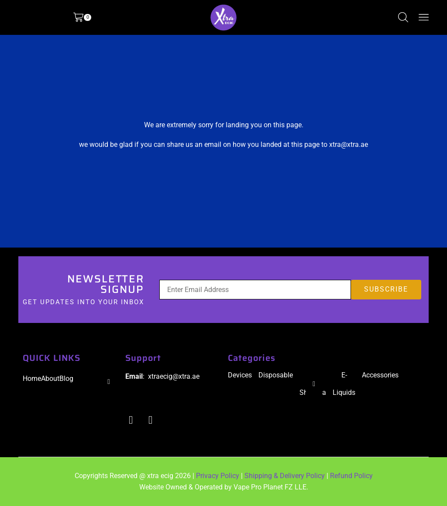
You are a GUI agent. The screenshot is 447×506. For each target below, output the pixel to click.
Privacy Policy (217, 476)
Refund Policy (351, 476)
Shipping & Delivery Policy (284, 476)
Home (32, 378)
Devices (240, 375)
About (50, 378)
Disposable (275, 375)
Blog (66, 378)
